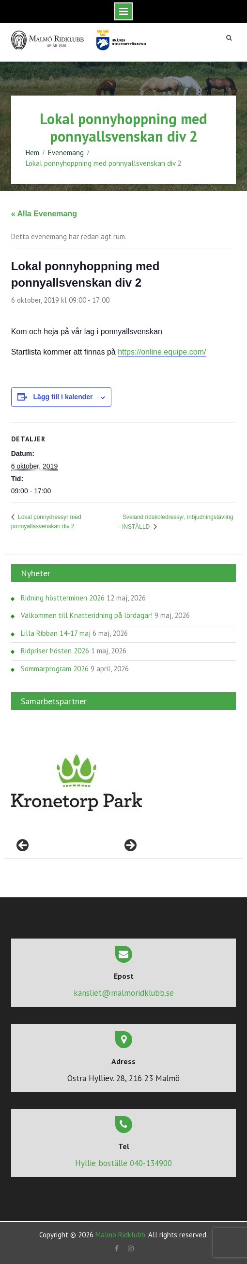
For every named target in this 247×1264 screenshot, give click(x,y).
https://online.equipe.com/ (162, 352)
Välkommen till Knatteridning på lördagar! (87, 615)
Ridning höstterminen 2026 (63, 597)
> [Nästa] (130, 846)
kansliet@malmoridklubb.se (124, 993)
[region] (76, 782)
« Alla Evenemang (44, 214)
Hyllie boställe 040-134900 (123, 1163)
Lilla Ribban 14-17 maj (56, 633)
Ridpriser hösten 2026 (55, 650)
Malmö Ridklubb (120, 1234)
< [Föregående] (23, 846)
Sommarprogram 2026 (55, 668)
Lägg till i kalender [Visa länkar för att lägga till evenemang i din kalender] (63, 397)
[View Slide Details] (76, 782)
